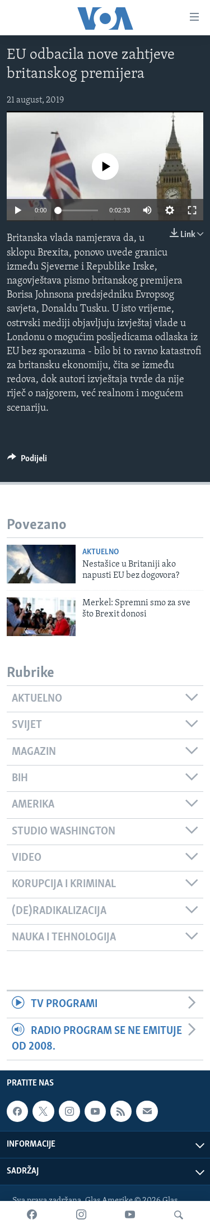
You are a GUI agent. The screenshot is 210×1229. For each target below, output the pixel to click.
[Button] (27, 461)
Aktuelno (100, 552)
